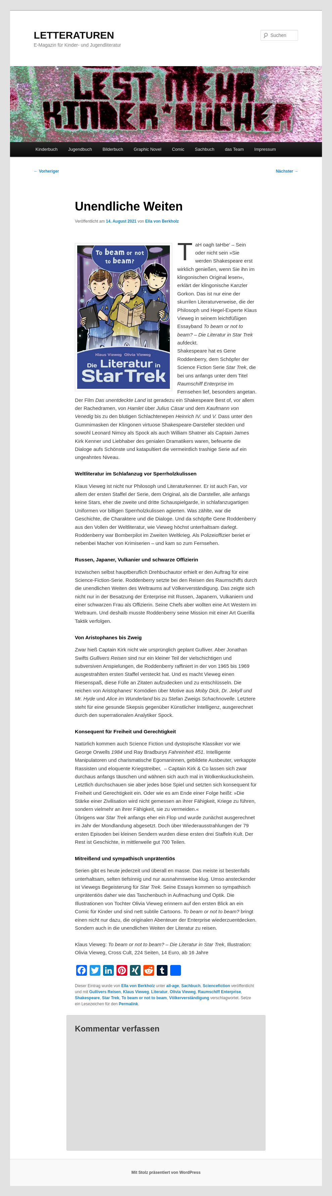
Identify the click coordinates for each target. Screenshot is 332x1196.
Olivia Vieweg (183, 992)
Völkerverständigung (189, 998)
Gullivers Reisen (105, 992)
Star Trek (110, 998)
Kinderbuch (47, 149)
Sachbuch (205, 149)
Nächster (287, 171)
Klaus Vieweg (136, 992)
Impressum (265, 149)
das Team (234, 149)
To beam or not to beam (144, 998)
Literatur (159, 992)
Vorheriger (46, 171)
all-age (172, 985)
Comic (178, 149)
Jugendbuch (80, 149)
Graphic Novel (147, 149)
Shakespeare (87, 998)
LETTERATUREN (74, 35)
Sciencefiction (216, 985)
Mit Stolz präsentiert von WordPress (166, 1172)
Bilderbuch (112, 149)
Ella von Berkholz (162, 221)
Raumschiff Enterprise (219, 992)
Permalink (128, 1004)
